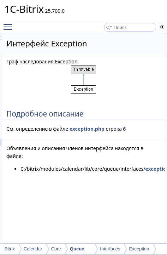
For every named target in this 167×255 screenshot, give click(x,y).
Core (56, 248)
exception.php (98, 136)
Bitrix (10, 248)
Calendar (33, 248)
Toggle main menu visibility (10, 23)
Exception (139, 248)
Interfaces (110, 248)
